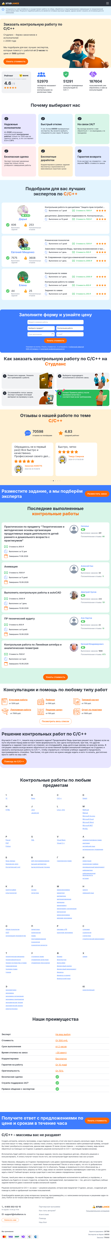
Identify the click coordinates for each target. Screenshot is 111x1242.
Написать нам (10, 1220)
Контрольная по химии (56, 273)
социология (87, 932)
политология (36, 932)
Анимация (11, 566)
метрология (61, 911)
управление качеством (40, 959)
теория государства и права (16, 962)
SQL (32, 840)
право (33, 935)
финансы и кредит (63, 975)
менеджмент (62, 905)
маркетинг (61, 893)
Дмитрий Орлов (88, 592)
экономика (10, 993)
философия (61, 962)
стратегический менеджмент (93, 939)
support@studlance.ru (15, 1214)
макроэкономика (63, 889)
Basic (33, 798)
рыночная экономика (65, 932)
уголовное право (37, 956)
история (86, 878)
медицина (60, 902)
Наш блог (43, 1222)
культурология (11, 893)
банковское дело (12, 864)
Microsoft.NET (88, 825)
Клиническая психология (57, 240)
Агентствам (44, 1214)
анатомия (86, 843)
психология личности (39, 945)
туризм (8, 972)
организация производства (16, 935)
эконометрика (11, 990)
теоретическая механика (15, 956)
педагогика (35, 929)
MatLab (85, 813)
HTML (8, 809)
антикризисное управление (93, 849)
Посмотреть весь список (55, 721)
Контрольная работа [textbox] (65, 328)
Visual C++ (61, 843)
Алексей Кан (87, 566)
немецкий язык (88, 893)
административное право (92, 840)
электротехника (11, 1008)
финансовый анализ (64, 966)
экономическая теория (14, 1002)
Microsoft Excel (88, 819)
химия (85, 956)
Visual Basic (61, 840)
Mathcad (86, 809)
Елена (23, 285)
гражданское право (64, 860)
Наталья (85, 526)
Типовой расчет (90, 699)
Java (33, 809)
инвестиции (87, 860)
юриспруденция (89, 990)
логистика (35, 893)
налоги (85, 889)
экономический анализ (14, 1005)
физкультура (61, 959)
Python (8, 846)
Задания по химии (54, 290)
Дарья (23, 219)
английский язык (89, 846)
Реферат (50, 699)
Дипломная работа (20, 709)
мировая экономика (64, 918)
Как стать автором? (47, 1210)
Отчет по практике (92, 709)
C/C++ (59, 798)
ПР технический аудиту (19, 618)
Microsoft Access (89, 816)
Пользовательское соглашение (97, 1211)
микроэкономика (63, 915)
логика (33, 889)
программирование (38, 939)
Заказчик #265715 (33, 466)
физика (59, 956)
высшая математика (39, 864)
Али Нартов (86, 618)
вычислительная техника (40, 867)
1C (6, 798)
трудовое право (11, 969)
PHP (7, 843)
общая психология (12, 929)
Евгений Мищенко (22, 252)
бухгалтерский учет (13, 867)
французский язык (64, 978)
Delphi (85, 798)
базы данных (10, 860)
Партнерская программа (49, 1206)
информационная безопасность (89, 874)
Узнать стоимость (15, 61)
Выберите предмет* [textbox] (36, 328)
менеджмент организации (66, 908)
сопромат (86, 929)
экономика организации (15, 996)
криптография (11, 889)
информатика (88, 870)
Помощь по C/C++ (14, 761)
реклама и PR (62, 929)
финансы (60, 972)
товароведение (11, 966)
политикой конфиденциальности (52, 349)
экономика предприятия (15, 999)
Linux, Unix (61, 809)
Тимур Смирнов (76, 456)
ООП (7, 932)
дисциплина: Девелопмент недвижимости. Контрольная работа (76, 216)
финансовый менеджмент (66, 969)
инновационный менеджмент (93, 867)
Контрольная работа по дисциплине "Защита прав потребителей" (77, 207)
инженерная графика (90, 864)
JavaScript (35, 813)
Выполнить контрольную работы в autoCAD (32, 592)
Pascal (8, 840)
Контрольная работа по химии (59, 282)
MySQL (85, 828)
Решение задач (54, 709)
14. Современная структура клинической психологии (70, 257)
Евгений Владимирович (92, 644)
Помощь (42, 1218)
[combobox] (41, 328)
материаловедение (64, 899)
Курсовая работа (18, 699)
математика (61, 896)
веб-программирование (40, 860)
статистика (87, 935)
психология (35, 942)
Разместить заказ (97, 493)
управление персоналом (40, 962)
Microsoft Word (88, 822)
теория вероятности (13, 959)
